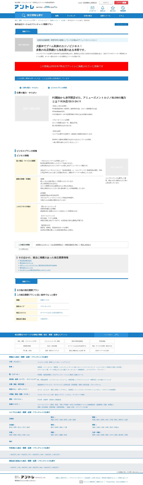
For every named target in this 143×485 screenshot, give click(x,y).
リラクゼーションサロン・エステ (96, 390)
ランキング (71, 16)
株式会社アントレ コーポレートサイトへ (25, 480)
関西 (93, 425)
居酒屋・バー (42, 367)
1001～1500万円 (46, 454)
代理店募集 (102, 341)
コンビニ (40, 362)
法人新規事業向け (57, 245)
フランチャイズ (42, 20)
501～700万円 (22, 454)
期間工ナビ (100, 482)
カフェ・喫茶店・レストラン (57, 367)
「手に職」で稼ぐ (27, 350)
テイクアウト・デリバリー (96, 369)
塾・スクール (13, 374)
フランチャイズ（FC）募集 (52, 341)
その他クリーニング (104, 380)
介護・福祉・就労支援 (16, 384)
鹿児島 (121, 435)
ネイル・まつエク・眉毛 (46, 390)
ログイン (106, 2)
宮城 (61, 420)
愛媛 (61, 435)
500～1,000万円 (45, 467)
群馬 (102, 420)
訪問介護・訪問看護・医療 (73, 385)
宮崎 (115, 435)
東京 (115, 420)
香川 (56, 435)
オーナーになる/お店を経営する (77, 346)
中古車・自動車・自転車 (46, 400)
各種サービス (54, 20)
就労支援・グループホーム (92, 385)
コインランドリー (43, 404)
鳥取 (10, 435)
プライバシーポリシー (76, 478)
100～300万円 (22, 467)
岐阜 (52, 427)
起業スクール (105, 16)
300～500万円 (33, 467)
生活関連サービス (80, 404)
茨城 (93, 420)
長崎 (102, 435)
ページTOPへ (108, 335)
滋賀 (93, 427)
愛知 (61, 427)
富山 (19, 427)
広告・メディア (76, 407)
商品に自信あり (86, 245)
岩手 (56, 420)
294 (47, 7)
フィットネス (78, 390)
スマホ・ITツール (43, 395)
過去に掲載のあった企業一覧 (77, 350)
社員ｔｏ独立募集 (52, 346)
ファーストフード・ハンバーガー (94, 367)
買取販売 (58, 400)
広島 (23, 435)
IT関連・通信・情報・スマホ (18, 394)
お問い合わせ (96, 478)
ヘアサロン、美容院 (66, 390)
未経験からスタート (42, 245)
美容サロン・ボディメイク (18, 389)
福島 (74, 420)
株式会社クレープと (26, 268)
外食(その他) (111, 367)
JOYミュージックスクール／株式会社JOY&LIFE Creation (38, 265)
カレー (79, 367)
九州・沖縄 (96, 432)
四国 (52, 432)
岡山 (19, 435)
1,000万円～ (44, 319)
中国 (10, 432)
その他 (63, 20)
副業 (57, 16)
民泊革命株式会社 (26, 260)
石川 (23, 427)
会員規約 (87, 478)
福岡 (93, 435)
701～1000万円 (33, 454)
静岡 (56, 427)
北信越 (11, 425)
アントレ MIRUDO (89, 482)
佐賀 (98, 435)
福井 (28, 427)
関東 (93, 417)
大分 (111, 435)
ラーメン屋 (72, 367)
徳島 (52, 435)
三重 (65, 427)
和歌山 (116, 427)
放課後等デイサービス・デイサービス (50, 385)
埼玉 (106, 420)
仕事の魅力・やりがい (30, 88)
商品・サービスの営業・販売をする (102, 346)
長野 (15, 427)
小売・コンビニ (14, 362)
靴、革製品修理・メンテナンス (48, 380)
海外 (10, 441)
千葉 (111, 420)
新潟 (10, 427)
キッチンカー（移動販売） (77, 369)
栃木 (98, 420)
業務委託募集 (27, 346)
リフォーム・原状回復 (67, 380)
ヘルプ (80, 2)
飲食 (10, 367)
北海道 (11, 419)
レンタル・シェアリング (62, 362)
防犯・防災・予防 (57, 404)
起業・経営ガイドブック (52, 350)
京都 (98, 427)
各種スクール (78, 375)
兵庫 (106, 427)
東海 (52, 425)
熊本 (106, 435)
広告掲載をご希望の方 (90, 2)
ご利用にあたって (122, 478)
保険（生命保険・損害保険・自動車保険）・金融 (54, 407)
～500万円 (12, 454)
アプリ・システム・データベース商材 (71, 395)
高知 (65, 435)
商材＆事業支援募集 (77, 341)
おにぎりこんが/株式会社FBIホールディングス (35, 270)
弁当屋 (119, 367)
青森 (52, 420)
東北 (52, 417)
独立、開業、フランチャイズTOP (25, 20)
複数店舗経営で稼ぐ (71, 245)
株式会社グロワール (26, 263)
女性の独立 (88, 16)
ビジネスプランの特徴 (59, 88)
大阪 (102, 427)
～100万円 (12, 467)
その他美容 (112, 390)
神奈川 (121, 420)
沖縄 (126, 435)
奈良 (111, 427)
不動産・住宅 (68, 404)
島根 (15, 435)
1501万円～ (57, 454)
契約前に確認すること (109, 478)
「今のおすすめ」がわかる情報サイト (116, 482)
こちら (141, 472)
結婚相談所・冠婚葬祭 (95, 404)
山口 (28, 435)
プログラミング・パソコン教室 (62, 375)
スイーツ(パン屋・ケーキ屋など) (48, 369)
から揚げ (64, 369)
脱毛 (56, 390)
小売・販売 (48, 362)
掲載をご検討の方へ (62, 478)
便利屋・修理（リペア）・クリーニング (22, 379)
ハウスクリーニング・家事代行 (86, 380)
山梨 (126, 420)
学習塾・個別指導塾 (44, 375)
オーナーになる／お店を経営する (51, 313)
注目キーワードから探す (102, 350)
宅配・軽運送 (108, 404)
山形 (69, 420)
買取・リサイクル (15, 399)
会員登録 (121, 2)
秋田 (65, 420)
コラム (121, 16)
